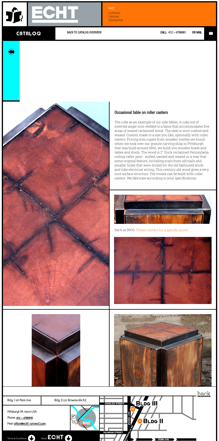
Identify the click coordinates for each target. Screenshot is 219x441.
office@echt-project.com (30, 423)
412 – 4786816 (24, 417)
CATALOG (28, 33)
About (57, 438)
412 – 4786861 (177, 32)
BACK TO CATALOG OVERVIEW (84, 32)
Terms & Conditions (21, 438)
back (204, 394)
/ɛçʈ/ (111, 8)
